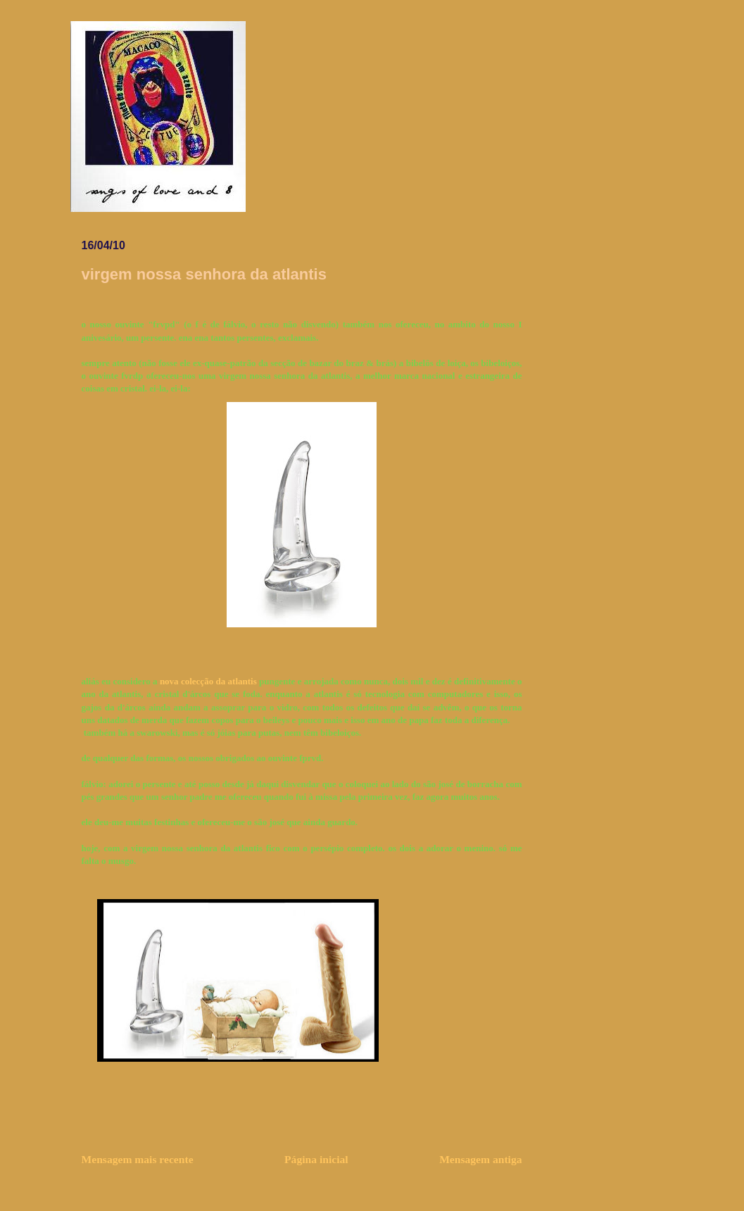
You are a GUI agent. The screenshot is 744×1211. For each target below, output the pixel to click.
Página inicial (316, 1159)
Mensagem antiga (480, 1159)
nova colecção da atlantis (208, 681)
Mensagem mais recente (138, 1159)
